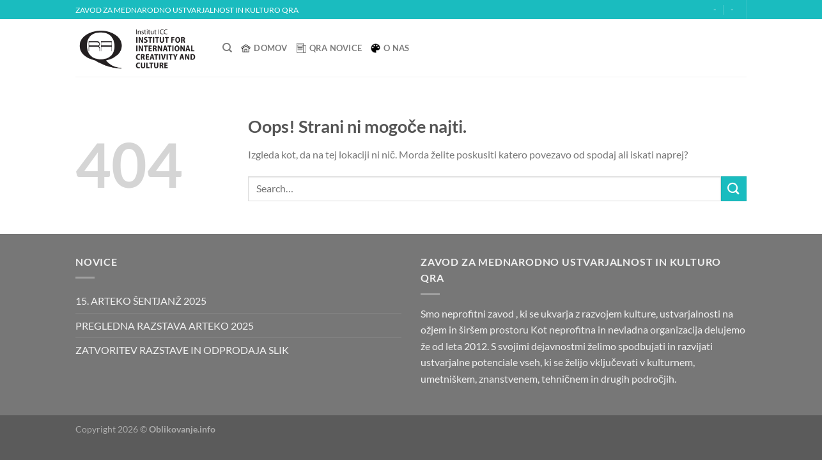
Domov (264, 48)
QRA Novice (329, 48)
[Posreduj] (734, 188)
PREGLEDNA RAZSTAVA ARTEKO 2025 (164, 325)
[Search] (227, 48)
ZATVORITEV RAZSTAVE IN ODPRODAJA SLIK (182, 350)
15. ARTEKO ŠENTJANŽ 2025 (140, 301)
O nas (390, 48)
